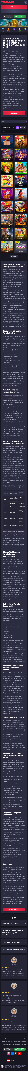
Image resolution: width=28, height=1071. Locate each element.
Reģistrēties (14, 6)
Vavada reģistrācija (14, 909)
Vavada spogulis (14, 113)
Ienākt (14, 11)
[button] (2, 23)
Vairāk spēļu (14, 256)
